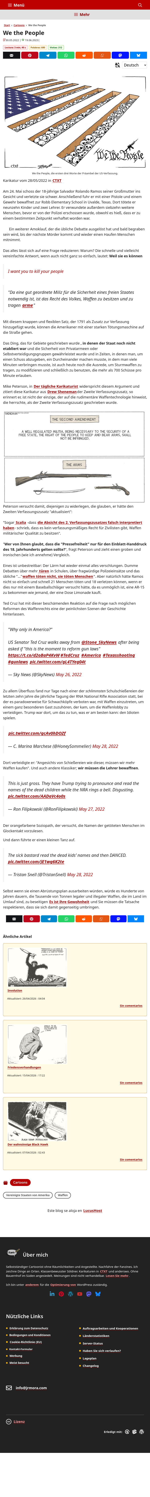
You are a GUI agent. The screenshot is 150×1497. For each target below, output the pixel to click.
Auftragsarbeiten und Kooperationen (110, 1328)
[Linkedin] (52, 1294)
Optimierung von (63, 1285)
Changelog (91, 1366)
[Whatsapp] (66, 55)
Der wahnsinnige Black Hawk (28, 1144)
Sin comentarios (131, 1006)
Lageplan (90, 1358)
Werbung (15, 1356)
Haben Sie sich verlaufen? (102, 1351)
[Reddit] (84, 55)
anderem (32, 1285)
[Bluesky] (138, 55)
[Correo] (11, 55)
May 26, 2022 (69, 674)
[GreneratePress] (128, 1431)
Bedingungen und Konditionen (30, 1335)
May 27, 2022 (92, 809)
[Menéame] (102, 55)
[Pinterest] (29, 55)
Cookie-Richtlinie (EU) (26, 1342)
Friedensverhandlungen (24, 1067)
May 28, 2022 (105, 746)
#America (91, 655)
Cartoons (19, 25)
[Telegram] (47, 55)
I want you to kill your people (35, 271)
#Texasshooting (119, 655)
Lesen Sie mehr (117, 1276)
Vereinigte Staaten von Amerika (27, 1195)
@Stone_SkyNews (99, 642)
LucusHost (92, 1210)
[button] (140, 5)
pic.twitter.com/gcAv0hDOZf (36, 733)
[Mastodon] (120, 55)
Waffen (63, 1195)
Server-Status (93, 1343)
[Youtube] (79, 1294)
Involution (15, 990)
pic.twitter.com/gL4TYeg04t (58, 662)
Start (7, 25)
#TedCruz (69, 655)
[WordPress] (70, 1294)
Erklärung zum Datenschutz (28, 1328)
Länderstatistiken (96, 1336)
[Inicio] (11, 17)
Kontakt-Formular (20, 1349)
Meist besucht (19, 1363)
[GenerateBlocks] (135, 1431)
